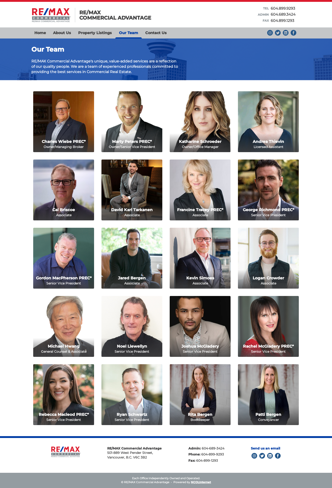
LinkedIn (270, 455)
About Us (62, 33)
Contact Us (156, 33)
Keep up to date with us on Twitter (277, 32)
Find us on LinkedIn (285, 32)
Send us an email (265, 448)
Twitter (262, 455)
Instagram (270, 32)
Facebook (293, 32)
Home (40, 33)
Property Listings (95, 33)
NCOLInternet (201, 482)
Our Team (128, 33)
